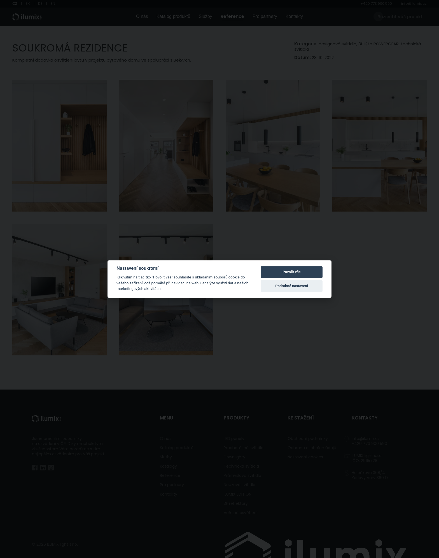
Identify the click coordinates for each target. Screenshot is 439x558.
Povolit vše (291, 272)
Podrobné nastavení (291, 286)
